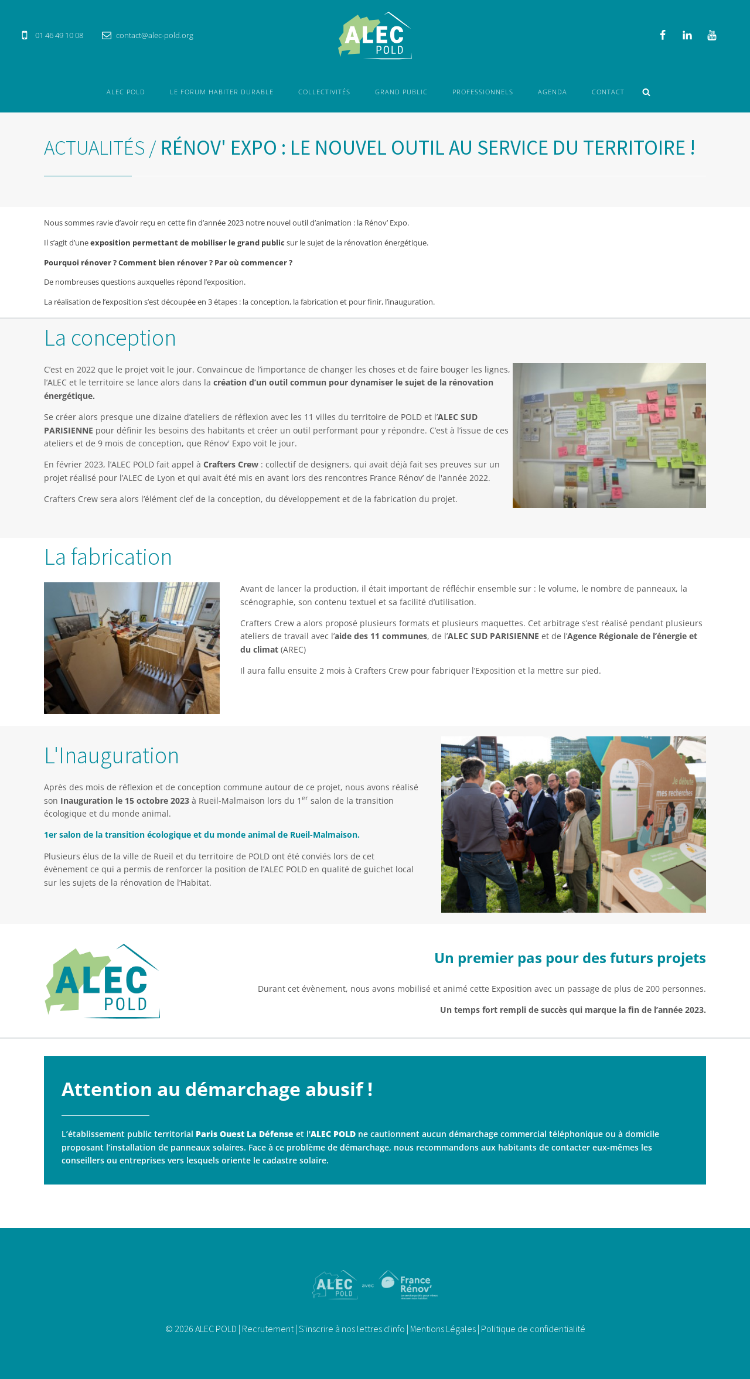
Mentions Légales (443, 1328)
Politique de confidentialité (533, 1328)
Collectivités (324, 91)
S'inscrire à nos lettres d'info (352, 1328)
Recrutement (268, 1328)
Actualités (94, 148)
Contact (608, 91)
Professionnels (482, 91)
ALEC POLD (126, 91)
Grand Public (401, 91)
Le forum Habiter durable (222, 91)
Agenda (552, 91)
